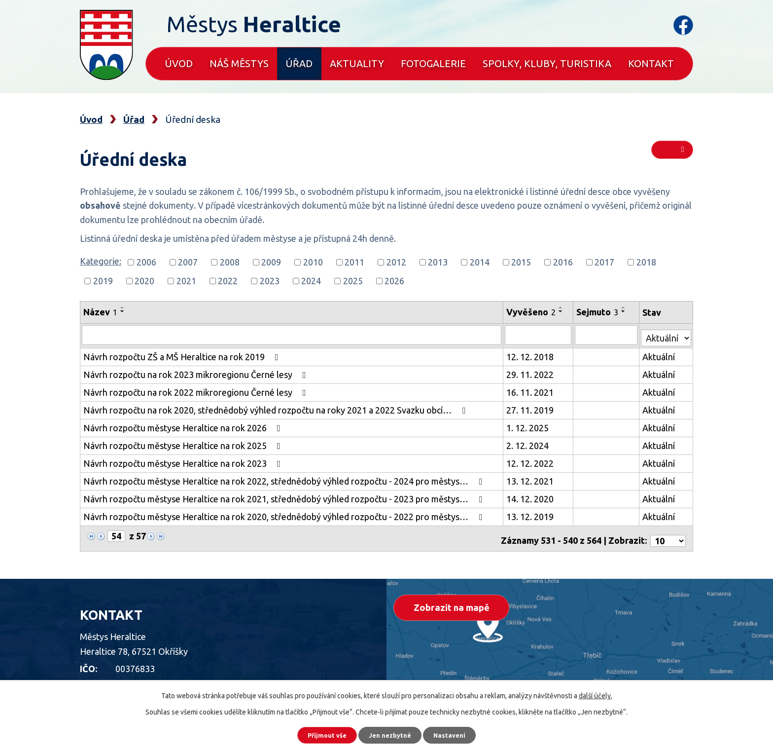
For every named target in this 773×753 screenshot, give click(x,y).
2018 (646, 262)
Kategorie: (100, 261)
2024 (311, 281)
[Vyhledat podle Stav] (666, 333)
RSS (672, 154)
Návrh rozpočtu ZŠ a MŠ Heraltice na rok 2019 (182, 354)
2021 (186, 281)
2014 (480, 262)
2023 (270, 281)
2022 (228, 281)
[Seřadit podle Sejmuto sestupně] (624, 311)
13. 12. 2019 (531, 514)
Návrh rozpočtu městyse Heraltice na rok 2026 (183, 425)
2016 (563, 262)
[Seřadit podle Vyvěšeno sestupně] (562, 311)
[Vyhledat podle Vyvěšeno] (539, 334)
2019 (103, 281)
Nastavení (460, 733)
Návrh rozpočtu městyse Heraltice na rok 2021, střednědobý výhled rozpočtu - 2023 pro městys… (284, 496)
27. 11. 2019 (531, 408)
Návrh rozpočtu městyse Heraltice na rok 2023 (183, 461)
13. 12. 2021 (531, 479)
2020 (144, 281)
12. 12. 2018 (531, 354)
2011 (354, 262)
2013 (438, 262)
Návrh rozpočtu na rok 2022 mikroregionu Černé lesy (196, 390)
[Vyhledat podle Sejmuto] (607, 334)
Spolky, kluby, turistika (547, 63)
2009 (271, 262)
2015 (521, 262)
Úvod (179, 63)
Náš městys (239, 63)
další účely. (595, 692)
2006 (146, 262)
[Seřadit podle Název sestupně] (122, 311)
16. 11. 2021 (531, 390)
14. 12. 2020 (531, 496)
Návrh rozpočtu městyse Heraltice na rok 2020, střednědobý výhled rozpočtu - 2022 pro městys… (284, 514)
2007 (188, 262)
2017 (604, 262)
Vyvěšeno (532, 312)
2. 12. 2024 (528, 443)
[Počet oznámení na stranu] (668, 534)
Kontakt (651, 63)
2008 (230, 262)
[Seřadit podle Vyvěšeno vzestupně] (562, 307)
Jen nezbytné (391, 733)
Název (100, 312)
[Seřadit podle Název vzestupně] (122, 307)
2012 (396, 262)
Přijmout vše (317, 733)
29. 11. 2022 (531, 372)
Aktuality (357, 63)
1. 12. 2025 (528, 425)
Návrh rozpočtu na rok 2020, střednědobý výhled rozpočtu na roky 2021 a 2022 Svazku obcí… (276, 408)
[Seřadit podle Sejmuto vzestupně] (624, 307)
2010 (313, 262)
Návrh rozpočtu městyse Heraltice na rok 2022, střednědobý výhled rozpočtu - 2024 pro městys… (284, 479)
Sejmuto (598, 312)
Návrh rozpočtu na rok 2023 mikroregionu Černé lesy (196, 372)
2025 (353, 281)
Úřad (299, 63)
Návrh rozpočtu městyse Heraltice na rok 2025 (183, 443)
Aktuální (659, 354)
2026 (394, 281)
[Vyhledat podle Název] (292, 334)
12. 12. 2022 (531, 461)
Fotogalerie (433, 63)
